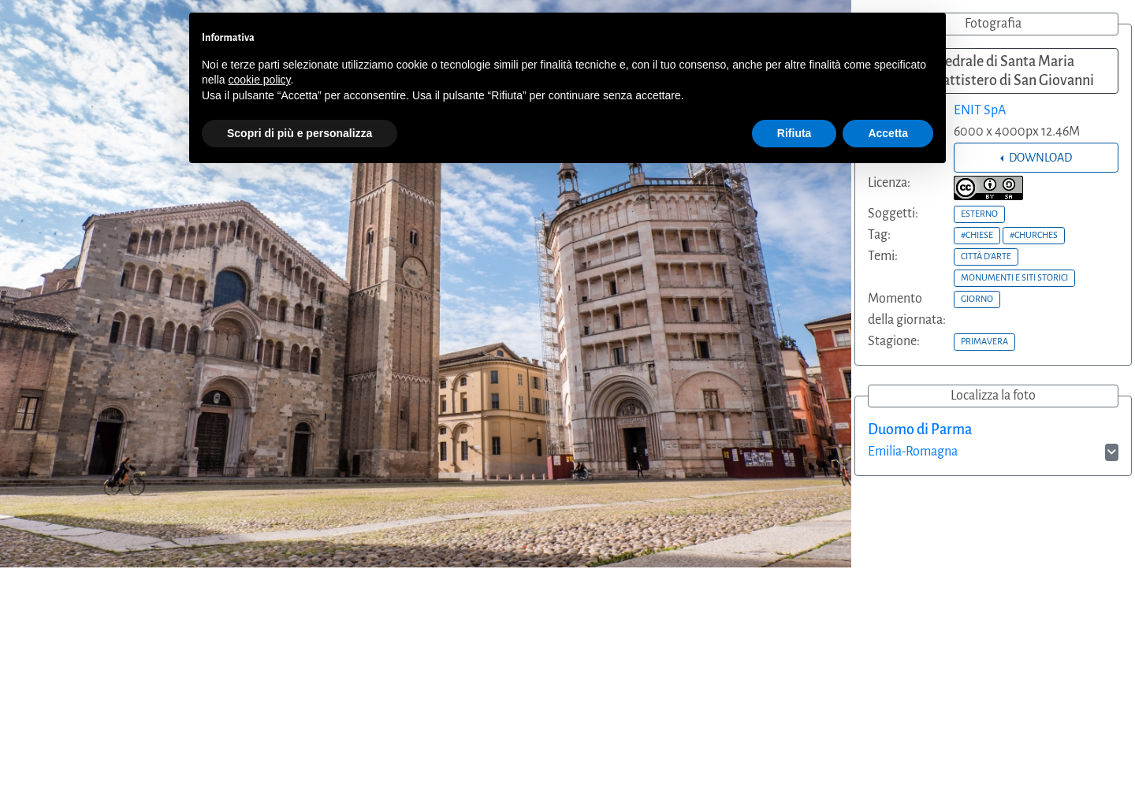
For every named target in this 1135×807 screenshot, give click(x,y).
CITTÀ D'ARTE (986, 256)
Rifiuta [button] (794, 133)
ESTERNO (979, 213)
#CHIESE (977, 235)
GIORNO (977, 298)
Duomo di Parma (920, 429)
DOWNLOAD (1039, 157)
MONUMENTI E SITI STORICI (1014, 277)
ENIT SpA (980, 110)
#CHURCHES (1034, 235)
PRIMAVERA (984, 341)
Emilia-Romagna (913, 451)
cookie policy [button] (259, 79)
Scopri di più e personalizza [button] (299, 133)
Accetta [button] (888, 133)
